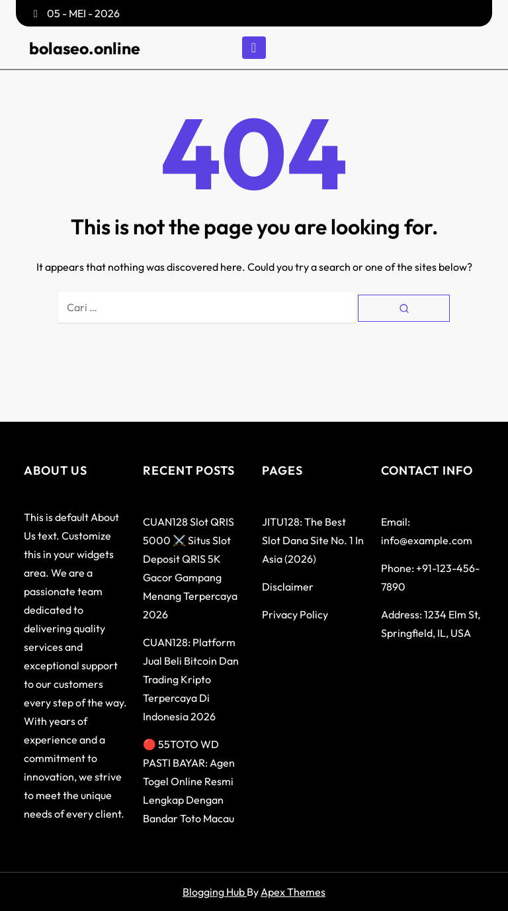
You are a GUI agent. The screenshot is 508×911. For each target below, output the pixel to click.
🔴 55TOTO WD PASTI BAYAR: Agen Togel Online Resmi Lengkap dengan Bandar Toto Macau (189, 781)
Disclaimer (288, 586)
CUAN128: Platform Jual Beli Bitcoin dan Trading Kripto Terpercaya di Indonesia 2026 (191, 679)
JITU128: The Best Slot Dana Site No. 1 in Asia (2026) (313, 540)
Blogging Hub (215, 891)
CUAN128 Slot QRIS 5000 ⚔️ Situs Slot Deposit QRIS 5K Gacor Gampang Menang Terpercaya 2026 (190, 568)
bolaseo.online (84, 48)
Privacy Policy (295, 614)
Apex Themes (293, 891)
